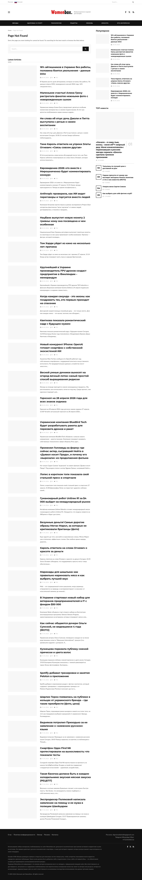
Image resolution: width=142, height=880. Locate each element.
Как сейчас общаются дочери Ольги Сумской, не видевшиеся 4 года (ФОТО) (63, 627)
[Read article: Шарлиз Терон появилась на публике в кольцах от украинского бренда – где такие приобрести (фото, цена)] (22, 705)
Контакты (55, 835)
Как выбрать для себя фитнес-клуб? (117, 193)
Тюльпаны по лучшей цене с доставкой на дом (114, 167)
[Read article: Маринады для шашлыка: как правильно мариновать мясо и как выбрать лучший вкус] (22, 580)
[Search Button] (132, 2)
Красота (104, 23)
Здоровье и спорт (34, 23)
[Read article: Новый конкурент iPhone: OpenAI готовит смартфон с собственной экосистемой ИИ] (22, 353)
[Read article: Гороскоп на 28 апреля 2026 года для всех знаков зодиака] (22, 407)
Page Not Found (18, 30)
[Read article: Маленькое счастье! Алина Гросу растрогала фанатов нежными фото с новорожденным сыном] (22, 101)
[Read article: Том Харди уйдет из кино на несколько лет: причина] (22, 252)
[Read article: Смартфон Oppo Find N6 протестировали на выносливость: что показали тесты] (22, 756)
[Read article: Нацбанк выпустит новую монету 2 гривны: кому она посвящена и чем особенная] (22, 226)
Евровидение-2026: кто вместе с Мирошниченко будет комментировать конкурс (65, 171)
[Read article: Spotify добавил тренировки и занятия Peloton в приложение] (22, 681)
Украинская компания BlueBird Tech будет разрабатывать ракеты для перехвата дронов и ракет (63, 426)
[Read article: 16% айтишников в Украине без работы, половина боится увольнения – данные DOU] (22, 76)
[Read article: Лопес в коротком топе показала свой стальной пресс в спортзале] (22, 483)
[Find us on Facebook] (125, 12)
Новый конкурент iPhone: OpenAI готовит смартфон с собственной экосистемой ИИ (61, 348)
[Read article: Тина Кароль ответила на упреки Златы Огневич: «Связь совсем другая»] (22, 153)
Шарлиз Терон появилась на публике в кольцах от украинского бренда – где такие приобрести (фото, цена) (65, 700)
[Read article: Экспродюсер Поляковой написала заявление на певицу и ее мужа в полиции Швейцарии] (22, 808)
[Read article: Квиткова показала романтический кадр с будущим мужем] (22, 329)
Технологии (56, 23)
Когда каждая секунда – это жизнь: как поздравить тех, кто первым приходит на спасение (65, 300)
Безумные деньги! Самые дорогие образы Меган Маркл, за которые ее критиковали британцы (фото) (63, 526)
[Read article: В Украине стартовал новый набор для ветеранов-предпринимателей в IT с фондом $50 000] (22, 606)
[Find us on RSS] (133, 12)
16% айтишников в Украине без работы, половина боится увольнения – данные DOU (65, 71)
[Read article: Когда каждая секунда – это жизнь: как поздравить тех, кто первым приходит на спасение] (22, 305)
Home (10, 30)
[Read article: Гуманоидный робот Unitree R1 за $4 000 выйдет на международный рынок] (22, 507)
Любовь (89, 23)
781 (56, 77)
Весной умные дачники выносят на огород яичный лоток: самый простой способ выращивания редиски (64, 376)
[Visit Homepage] (71, 12)
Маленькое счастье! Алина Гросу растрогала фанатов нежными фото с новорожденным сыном (64, 96)
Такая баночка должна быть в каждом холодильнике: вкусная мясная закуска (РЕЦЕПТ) (65, 777)
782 (56, 228)
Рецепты (73, 23)
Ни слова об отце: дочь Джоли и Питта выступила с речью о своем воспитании (64, 122)
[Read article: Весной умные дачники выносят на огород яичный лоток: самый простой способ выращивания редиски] (22, 381)
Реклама (10, 2)
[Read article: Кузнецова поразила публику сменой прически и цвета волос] (22, 657)
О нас (10, 835)
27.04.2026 (44, 505)
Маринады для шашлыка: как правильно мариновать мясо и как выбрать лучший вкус (62, 575)
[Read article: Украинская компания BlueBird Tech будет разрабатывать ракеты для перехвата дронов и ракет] (22, 431)
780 (56, 103)
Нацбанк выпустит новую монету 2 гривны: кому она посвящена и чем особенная (63, 221)
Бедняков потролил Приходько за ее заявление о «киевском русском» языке (64, 726)
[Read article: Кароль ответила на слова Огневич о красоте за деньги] (22, 556)
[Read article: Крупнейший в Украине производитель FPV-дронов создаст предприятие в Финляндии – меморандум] (22, 276)
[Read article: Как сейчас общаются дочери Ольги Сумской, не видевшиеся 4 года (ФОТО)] (22, 632)
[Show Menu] (9, 12)
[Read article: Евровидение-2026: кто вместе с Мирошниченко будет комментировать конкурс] (22, 176)
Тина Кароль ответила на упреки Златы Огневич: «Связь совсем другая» (121, 81)
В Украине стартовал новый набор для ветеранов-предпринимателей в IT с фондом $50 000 (65, 601)
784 (56, 432)
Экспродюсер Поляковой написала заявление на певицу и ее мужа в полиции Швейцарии (62, 803)
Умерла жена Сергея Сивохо (114, 187)
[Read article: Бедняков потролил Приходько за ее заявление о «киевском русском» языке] (22, 731)
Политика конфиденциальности (24, 835)
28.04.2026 (44, 77)
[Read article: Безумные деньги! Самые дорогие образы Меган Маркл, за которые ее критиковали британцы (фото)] (22, 531)
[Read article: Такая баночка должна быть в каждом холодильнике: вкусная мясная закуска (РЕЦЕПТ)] (22, 782)
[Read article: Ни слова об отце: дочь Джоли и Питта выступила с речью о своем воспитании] (22, 127)
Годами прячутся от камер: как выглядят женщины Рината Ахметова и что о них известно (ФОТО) (118, 177)
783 (56, 608)
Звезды (15, 23)
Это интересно (123, 23)
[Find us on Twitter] (129, 12)
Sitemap (39, 835)
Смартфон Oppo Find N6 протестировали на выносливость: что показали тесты (64, 751)
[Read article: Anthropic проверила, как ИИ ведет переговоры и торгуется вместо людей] (22, 202)
